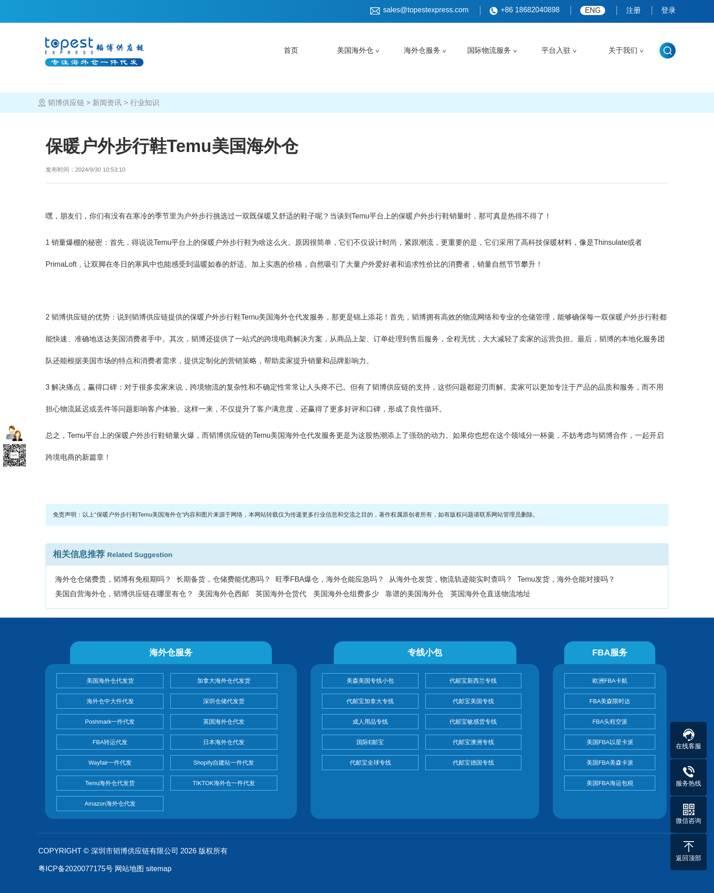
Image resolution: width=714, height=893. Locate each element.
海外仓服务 (422, 50)
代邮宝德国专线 (473, 762)
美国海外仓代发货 (110, 680)
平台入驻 (556, 50)
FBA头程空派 (609, 721)
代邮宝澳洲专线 (473, 742)
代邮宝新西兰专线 (473, 680)
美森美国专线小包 (370, 680)
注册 (633, 10)
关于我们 (623, 50)
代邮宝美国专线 (473, 701)
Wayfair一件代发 (110, 762)
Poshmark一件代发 (110, 721)
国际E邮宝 (370, 742)
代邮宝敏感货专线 (473, 721)
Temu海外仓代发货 (110, 783)
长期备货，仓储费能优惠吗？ (223, 579)
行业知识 (144, 103)
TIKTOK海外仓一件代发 (224, 783)
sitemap (159, 869)
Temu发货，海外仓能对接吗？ (566, 579)
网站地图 (129, 869)
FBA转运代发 (110, 742)
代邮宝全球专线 (370, 762)
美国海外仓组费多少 (346, 594)
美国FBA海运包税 (609, 783)
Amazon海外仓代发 (110, 803)
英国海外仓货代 (280, 594)
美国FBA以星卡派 (609, 742)
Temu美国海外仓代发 (287, 435)
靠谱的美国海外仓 (414, 594)
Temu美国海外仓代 (246, 317)
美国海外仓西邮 (223, 594)
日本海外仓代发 (224, 742)
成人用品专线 (370, 721)
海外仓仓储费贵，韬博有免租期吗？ (113, 579)
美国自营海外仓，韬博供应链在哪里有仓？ (124, 594)
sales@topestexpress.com (419, 10)
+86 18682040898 (525, 10)
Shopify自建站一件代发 (224, 762)
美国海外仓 (355, 50)
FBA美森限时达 (609, 701)
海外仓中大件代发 (110, 701)
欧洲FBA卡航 (609, 680)
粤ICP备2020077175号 (75, 869)
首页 (291, 50)
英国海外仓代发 (224, 721)
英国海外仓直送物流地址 (490, 594)
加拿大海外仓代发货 (223, 680)
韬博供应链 (66, 103)
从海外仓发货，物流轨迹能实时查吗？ (451, 579)
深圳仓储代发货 (224, 701)
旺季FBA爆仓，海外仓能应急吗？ (329, 579)
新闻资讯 (107, 103)
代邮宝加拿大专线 (370, 701)
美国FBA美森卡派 (609, 762)
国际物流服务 (489, 50)
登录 (668, 10)
